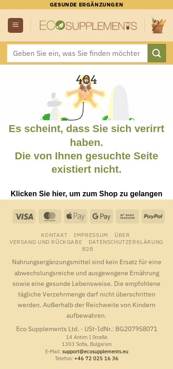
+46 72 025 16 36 (96, 358)
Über (122, 234)
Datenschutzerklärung (126, 241)
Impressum (91, 234)
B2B (88, 248)
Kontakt (54, 234)
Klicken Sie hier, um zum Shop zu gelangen (86, 194)
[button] (15, 25)
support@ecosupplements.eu (95, 351)
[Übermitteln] (157, 53)
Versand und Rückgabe (46, 241)
